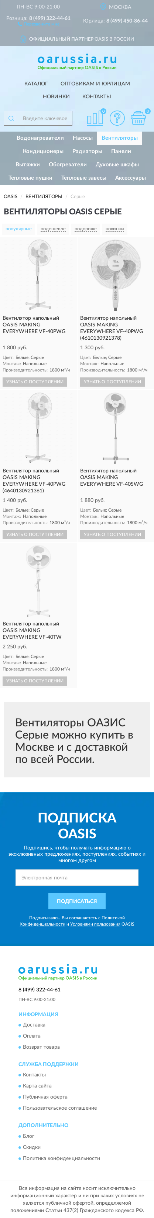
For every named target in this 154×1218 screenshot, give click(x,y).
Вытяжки (28, 164)
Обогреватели (68, 164)
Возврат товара (41, 1047)
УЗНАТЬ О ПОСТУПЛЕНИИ (35, 382)
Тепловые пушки (30, 178)
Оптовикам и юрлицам (95, 83)
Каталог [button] (36, 83)
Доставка (34, 1025)
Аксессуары (130, 178)
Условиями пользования (95, 924)
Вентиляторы (120, 138)
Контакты (96, 96)
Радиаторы (87, 151)
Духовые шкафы (117, 164)
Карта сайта (37, 1086)
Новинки (56, 96)
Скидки (32, 1147)
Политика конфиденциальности (61, 1158)
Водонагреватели (40, 138)
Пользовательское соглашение (60, 1108)
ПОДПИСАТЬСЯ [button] (77, 901)
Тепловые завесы (83, 178)
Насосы (83, 138)
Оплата (32, 1036)
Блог (28, 1136)
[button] (38, 23)
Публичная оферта (45, 1097)
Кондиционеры (43, 151)
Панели (121, 151)
